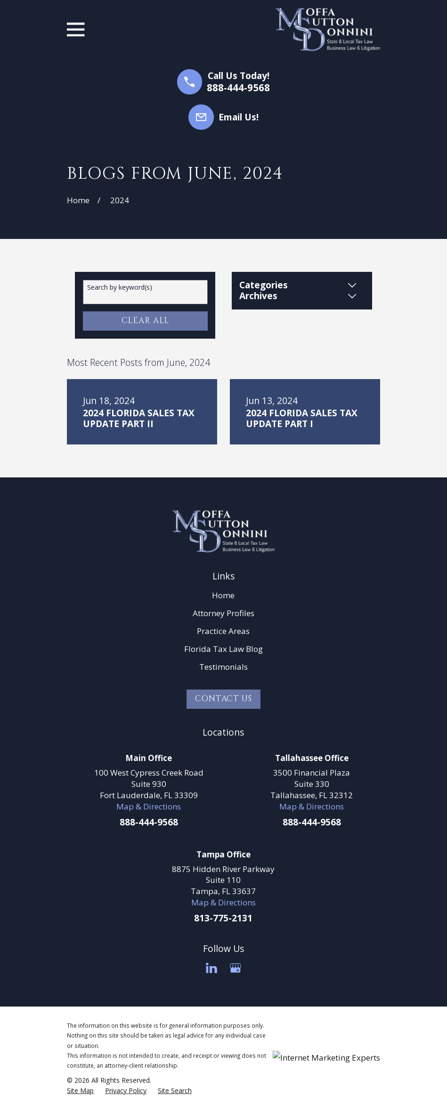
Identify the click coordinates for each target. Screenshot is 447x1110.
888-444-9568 (238, 88)
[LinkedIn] (211, 968)
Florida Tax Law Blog (223, 648)
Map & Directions (148, 806)
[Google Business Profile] (235, 968)
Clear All (146, 320)
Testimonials (223, 666)
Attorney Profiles (223, 613)
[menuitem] (80, 1090)
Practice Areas (223, 631)
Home (223, 595)
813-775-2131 (223, 918)
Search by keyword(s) (119, 288)
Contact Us (223, 698)
